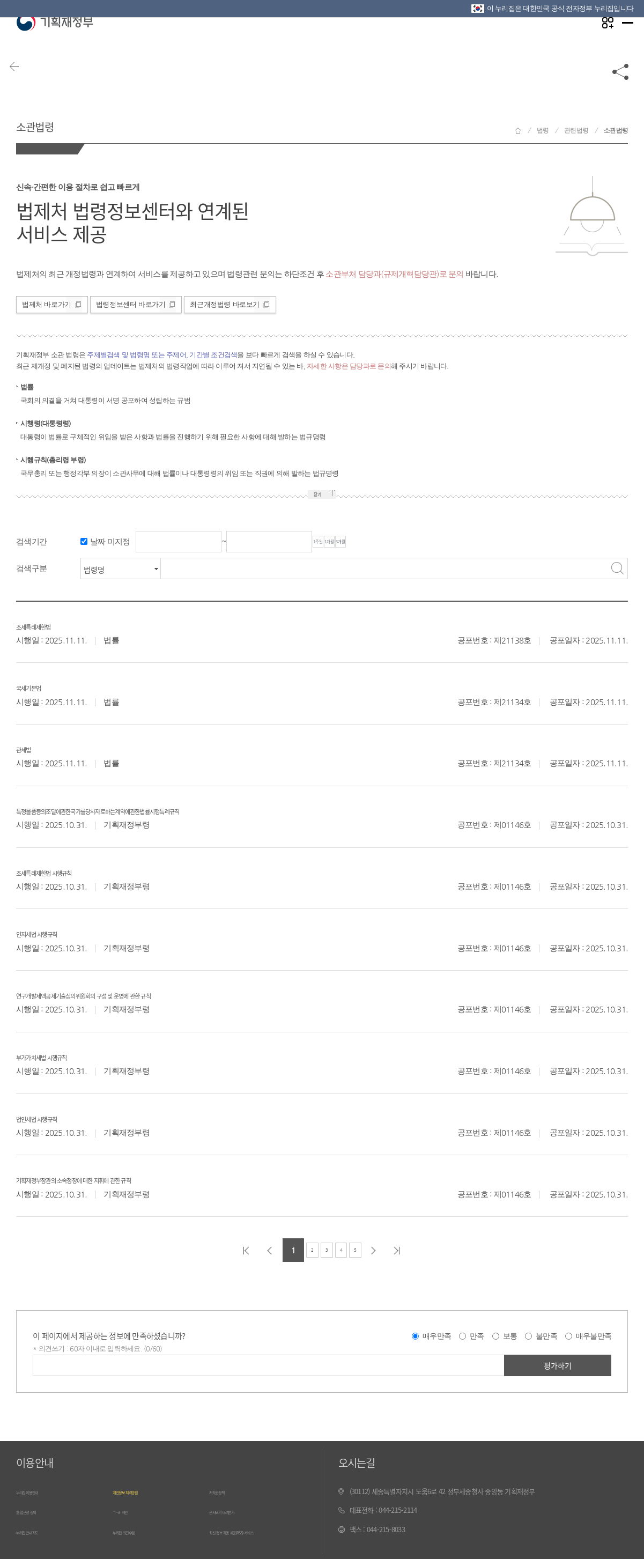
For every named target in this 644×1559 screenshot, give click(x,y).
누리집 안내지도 (38, 1530)
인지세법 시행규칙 (55, 933)
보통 (510, 1336)
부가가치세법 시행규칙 (64, 1056)
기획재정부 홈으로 (518, 131)
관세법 (30, 748)
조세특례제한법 (49, 625)
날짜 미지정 (110, 541)
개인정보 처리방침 (137, 1492)
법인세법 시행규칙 (55, 1118)
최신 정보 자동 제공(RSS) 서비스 (253, 1530)
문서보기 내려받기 (234, 1510)
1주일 (334, 542)
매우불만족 (593, 1336)
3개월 (422, 542)
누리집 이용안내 (38, 1492)
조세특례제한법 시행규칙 (69, 871)
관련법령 (576, 130)
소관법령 (50, 122)
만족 (477, 1336)
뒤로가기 (27, 87)
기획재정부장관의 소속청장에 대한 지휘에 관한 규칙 (125, 1179)
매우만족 (437, 1336)
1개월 (378, 542)
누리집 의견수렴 (135, 1530)
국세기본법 (39, 686)
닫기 (313, 495)
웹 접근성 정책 (36, 1510)
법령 (543, 130)
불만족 (546, 1336)
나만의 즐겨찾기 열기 (595, 43)
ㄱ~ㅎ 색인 (127, 1510)
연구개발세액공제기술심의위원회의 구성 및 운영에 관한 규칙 (144, 994)
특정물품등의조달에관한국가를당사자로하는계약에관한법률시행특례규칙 (171, 810)
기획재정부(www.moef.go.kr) (54, 44)
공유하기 (621, 87)
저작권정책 (224, 1492)
